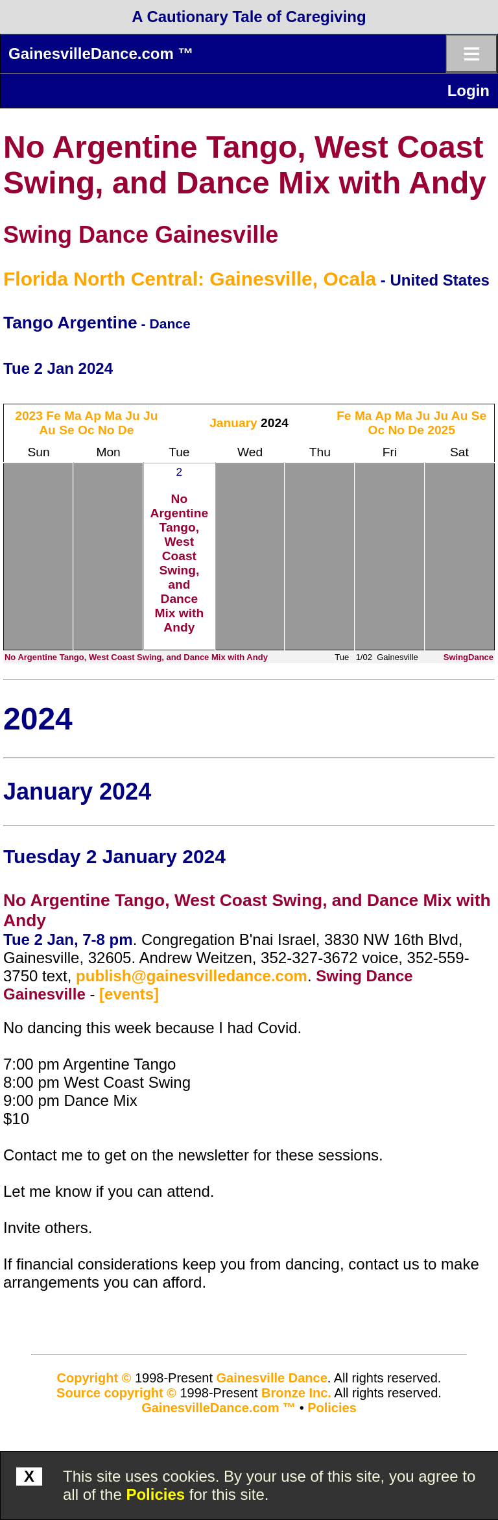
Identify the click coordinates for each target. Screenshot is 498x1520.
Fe (53, 416)
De (126, 430)
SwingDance (468, 657)
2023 (29, 416)
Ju (132, 416)
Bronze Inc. (296, 1393)
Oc (86, 430)
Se (66, 430)
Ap (92, 416)
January (233, 423)
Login (468, 90)
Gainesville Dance (272, 1378)
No (106, 430)
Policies (155, 1494)
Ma (73, 416)
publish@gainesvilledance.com (191, 976)
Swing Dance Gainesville (140, 234)
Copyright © (94, 1378)
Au (47, 430)
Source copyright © (116, 1393)
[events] (129, 994)
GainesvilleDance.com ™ (100, 53)
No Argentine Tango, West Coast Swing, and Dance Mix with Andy (179, 563)
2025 (441, 430)
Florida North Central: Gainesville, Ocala (189, 278)
